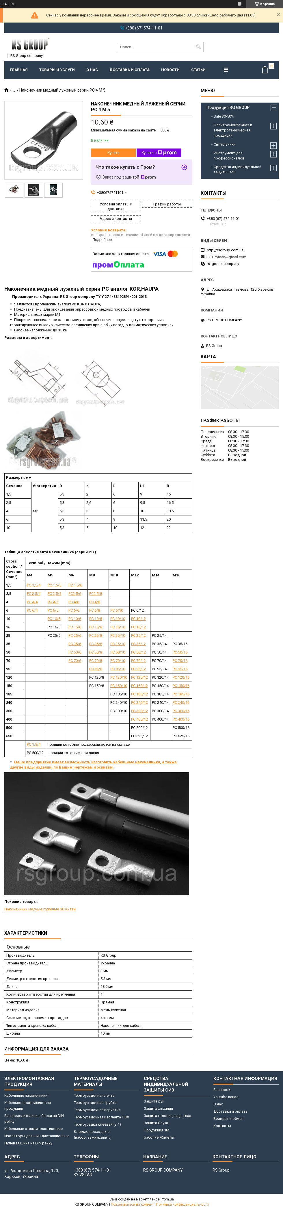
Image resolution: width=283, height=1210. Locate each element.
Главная (19, 70)
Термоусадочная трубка (95, 1102)
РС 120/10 (118, 677)
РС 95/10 (117, 669)
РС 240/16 (181, 702)
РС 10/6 (74, 619)
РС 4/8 (94, 602)
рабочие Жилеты (159, 1137)
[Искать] (198, 47)
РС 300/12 (139, 711)
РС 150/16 (181, 686)
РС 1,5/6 (75, 585)
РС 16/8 (95, 627)
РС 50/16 (180, 652)
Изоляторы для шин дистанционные (36, 1136)
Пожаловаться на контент (132, 1204)
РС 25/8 (95, 635)
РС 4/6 (73, 602)
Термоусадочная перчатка (97, 1110)
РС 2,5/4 (33, 593)
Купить (113, 153)
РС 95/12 (138, 669)
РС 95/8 (95, 669)
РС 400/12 (139, 719)
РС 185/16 (181, 694)
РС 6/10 (116, 610)
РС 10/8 (95, 619)
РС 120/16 (181, 677)
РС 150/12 (139, 686)
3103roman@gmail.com (226, 257)
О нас (92, 70)
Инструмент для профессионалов (229, 155)
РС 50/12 (138, 652)
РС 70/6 (74, 660)
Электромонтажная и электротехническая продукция (233, 130)
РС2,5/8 (95, 593)
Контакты (222, 1126)
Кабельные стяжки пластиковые (33, 1129)
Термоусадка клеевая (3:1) (97, 1124)
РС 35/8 (95, 644)
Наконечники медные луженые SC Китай (40, 909)
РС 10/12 (138, 619)
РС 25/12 (138, 635)
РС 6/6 (73, 610)
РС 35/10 (117, 644)
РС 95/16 (180, 669)
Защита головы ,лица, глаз (167, 1116)
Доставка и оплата (129, 70)
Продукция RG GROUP (228, 107)
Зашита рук (154, 1101)
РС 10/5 (54, 619)
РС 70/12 (138, 660)
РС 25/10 (117, 635)
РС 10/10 (117, 619)
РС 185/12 (139, 694)
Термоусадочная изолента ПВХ (101, 1117)
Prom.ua (167, 1199)
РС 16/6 (74, 627)
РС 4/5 (53, 602)
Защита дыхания (158, 1108)
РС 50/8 (95, 652)
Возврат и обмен (228, 1118)
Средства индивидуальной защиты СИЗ (237, 169)
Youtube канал (226, 1097)
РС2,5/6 (74, 593)
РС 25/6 (74, 635)
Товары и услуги (57, 70)
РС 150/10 (118, 686)
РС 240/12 (139, 702)
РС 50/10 (117, 652)
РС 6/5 (53, 610)
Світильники (225, 144)
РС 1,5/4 (33, 585)
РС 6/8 (94, 610)
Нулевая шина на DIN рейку (28, 1143)
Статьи (198, 70)
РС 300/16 (181, 711)
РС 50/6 (74, 652)
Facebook (221, 1089)
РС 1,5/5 (54, 585)
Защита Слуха (156, 1123)
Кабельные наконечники (25, 1095)
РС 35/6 (74, 644)
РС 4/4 (32, 602)
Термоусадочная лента (94, 1095)
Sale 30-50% (224, 116)
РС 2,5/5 (54, 593)
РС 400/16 (181, 719)
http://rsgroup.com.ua (225, 250)
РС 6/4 (32, 610)
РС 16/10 (117, 627)
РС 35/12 (138, 644)
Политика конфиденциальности (182, 1204)
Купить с (159, 152)
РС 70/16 (180, 660)
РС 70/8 (95, 660)
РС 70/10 (117, 660)
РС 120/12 (139, 677)
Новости (170, 70)
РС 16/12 (138, 627)
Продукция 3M (156, 1130)
